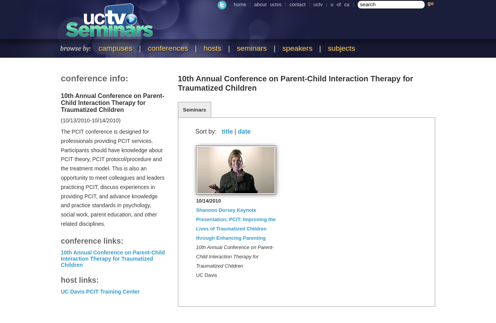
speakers (297, 48)
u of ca (340, 4)
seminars (252, 48)
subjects (341, 48)
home (240, 4)
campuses (115, 48)
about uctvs (267, 4)
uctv (317, 4)
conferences (168, 48)
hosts (212, 48)
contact (297, 4)
